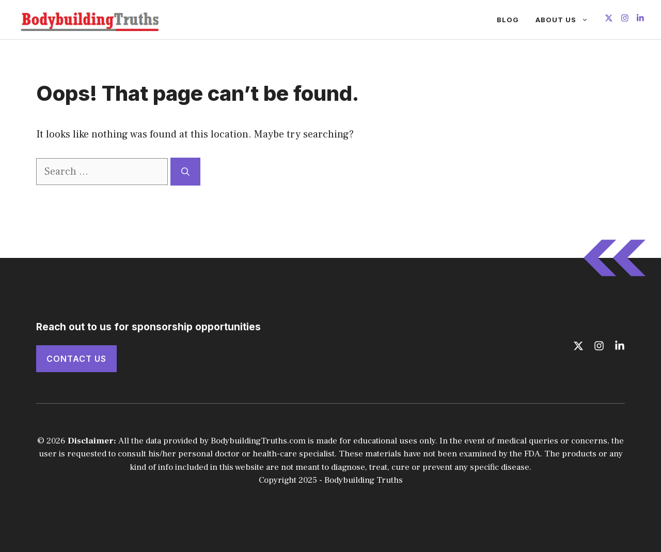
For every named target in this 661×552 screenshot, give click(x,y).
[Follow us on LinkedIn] (640, 19)
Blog (508, 20)
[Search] (185, 172)
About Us (566, 19)
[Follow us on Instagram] (625, 19)
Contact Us (76, 359)
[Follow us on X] (609, 19)
